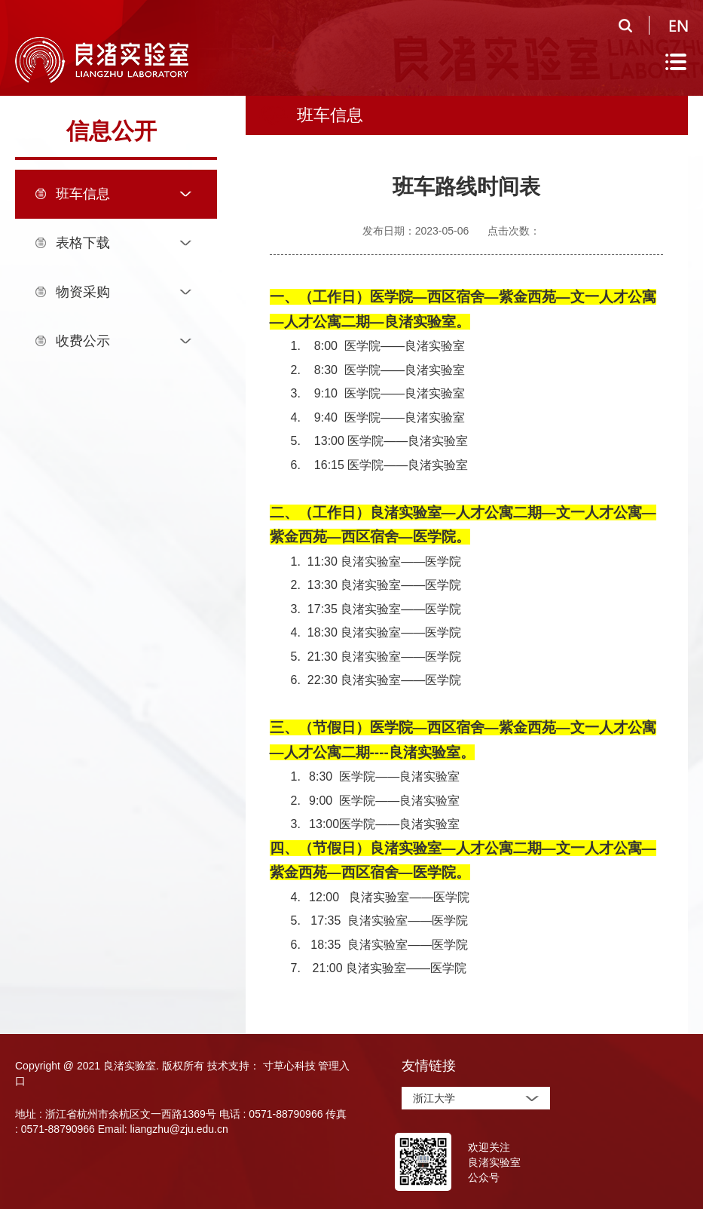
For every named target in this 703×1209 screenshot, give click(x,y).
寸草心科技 (289, 1066)
